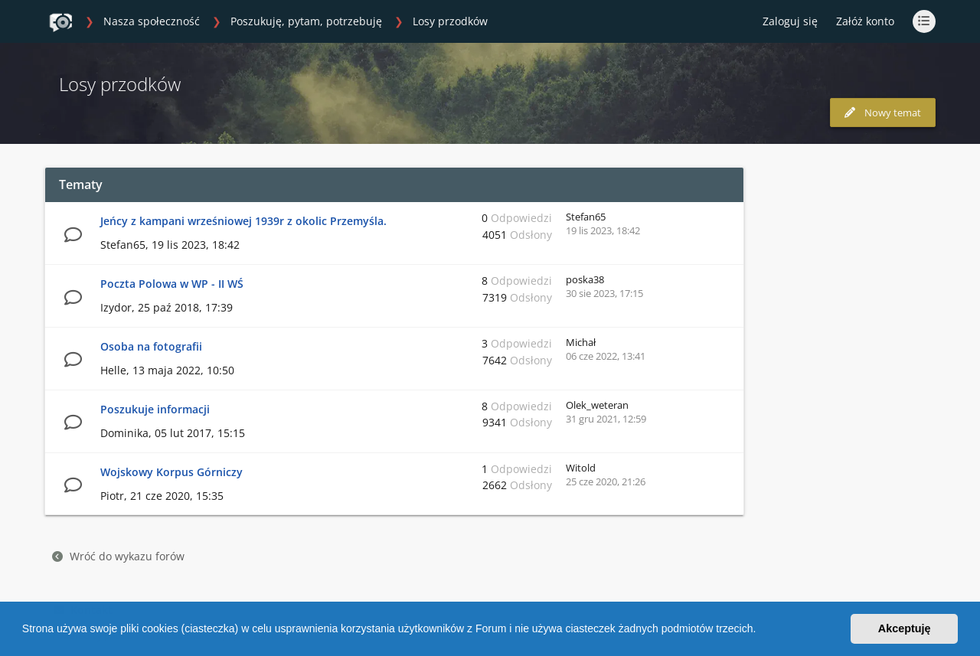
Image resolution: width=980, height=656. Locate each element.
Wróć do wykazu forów (118, 556)
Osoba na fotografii (151, 346)
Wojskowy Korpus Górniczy (171, 472)
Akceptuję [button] (904, 628)
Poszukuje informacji (155, 409)
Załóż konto (865, 21)
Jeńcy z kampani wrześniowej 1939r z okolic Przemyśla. (243, 221)
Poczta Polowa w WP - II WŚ (171, 283)
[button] (761, 630)
